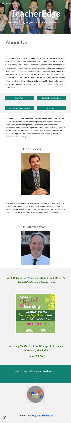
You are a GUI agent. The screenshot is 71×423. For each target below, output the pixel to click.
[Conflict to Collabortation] (51, 98)
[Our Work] (19, 98)
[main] (35, 17)
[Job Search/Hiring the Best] (19, 108)
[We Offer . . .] (51, 108)
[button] (3, 3)
